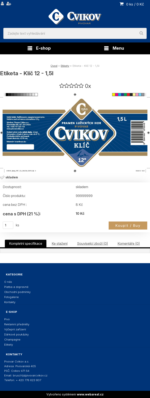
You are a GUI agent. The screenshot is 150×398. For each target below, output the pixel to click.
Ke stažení (60, 243)
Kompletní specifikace (25, 243)
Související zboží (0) (92, 243)
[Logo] (75, 14)
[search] (141, 33)
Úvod (54, 65)
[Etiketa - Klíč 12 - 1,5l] (75, 132)
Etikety (65, 65)
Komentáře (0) (129, 243)
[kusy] (8, 225)
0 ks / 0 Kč (135, 4)
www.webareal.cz (90, 394)
